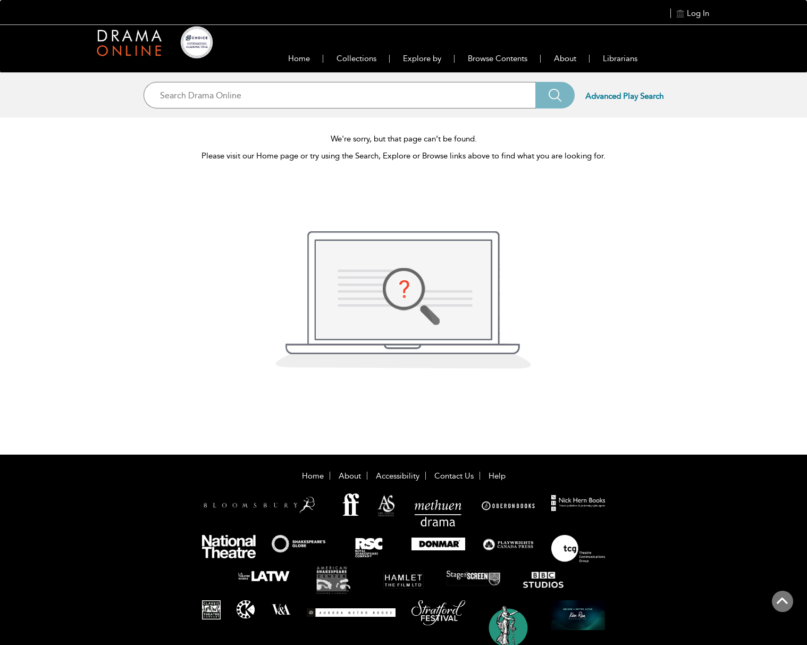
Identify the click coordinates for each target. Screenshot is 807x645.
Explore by (422, 58)
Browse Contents (497, 58)
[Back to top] (782, 607)
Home (299, 58)
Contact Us (454, 476)
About (565, 58)
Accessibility (397, 476)
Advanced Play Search (624, 96)
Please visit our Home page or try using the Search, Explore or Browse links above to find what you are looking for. (403, 156)
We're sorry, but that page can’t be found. (404, 139)
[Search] (555, 95)
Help (497, 476)
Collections (356, 58)
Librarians (620, 58)
